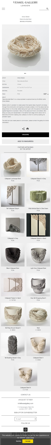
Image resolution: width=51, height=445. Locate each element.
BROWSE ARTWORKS (25, 21)
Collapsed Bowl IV (25, 387)
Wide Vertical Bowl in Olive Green (38, 208)
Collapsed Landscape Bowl (13, 179)
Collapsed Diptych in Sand (38, 238)
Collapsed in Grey (13, 238)
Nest (38, 328)
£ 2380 (38, 360)
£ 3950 (12, 330)
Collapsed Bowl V (38, 358)
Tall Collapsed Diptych (12, 208)
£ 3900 (38, 330)
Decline (18, 441)
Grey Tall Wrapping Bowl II (38, 298)
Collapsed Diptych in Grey (38, 179)
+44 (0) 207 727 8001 (25, 400)
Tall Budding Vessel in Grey (13, 358)
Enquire (25, 135)
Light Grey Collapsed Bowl (38, 268)
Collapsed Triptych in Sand (13, 298)
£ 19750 (13, 300)
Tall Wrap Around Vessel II (12, 328)
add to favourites (25, 141)
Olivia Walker (26, 17)
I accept (27, 441)
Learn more (30, 438)
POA (12, 181)
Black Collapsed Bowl (12, 268)
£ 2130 (25, 390)
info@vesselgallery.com (25, 403)
